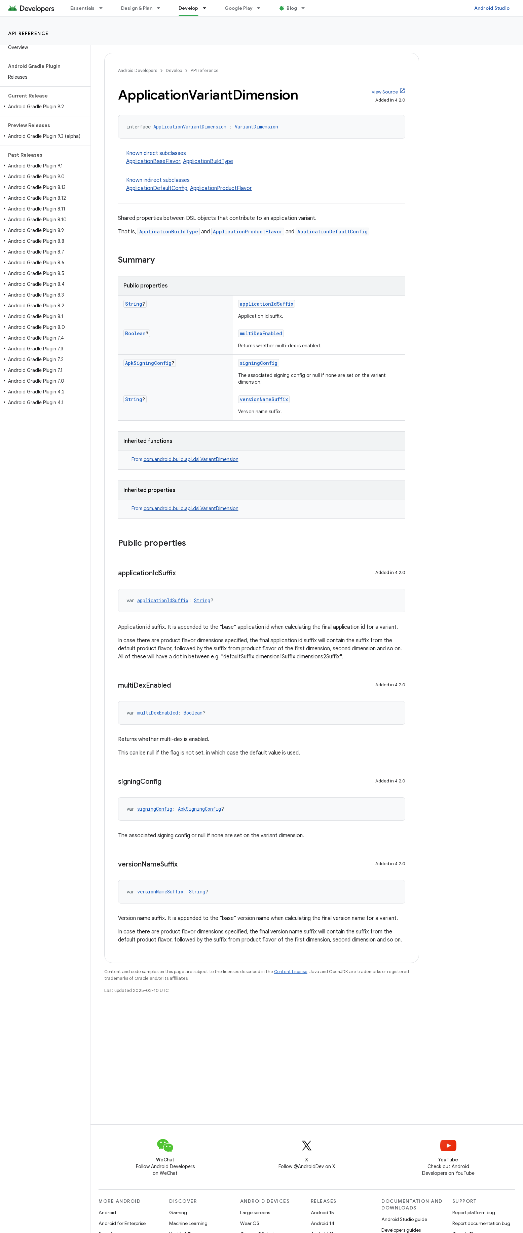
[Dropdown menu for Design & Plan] (161, 8)
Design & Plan (136, 8)
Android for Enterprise (122, 1223)
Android (107, 1212)
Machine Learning (188, 1223)
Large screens (255, 1212)
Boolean (135, 333)
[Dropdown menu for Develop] (207, 8)
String (133, 304)
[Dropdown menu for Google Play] (262, 8)
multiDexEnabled (261, 333)
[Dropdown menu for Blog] (306, 8)
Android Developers (137, 70)
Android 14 (322, 1223)
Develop (174, 70)
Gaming (178, 1212)
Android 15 (322, 1212)
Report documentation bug (481, 1223)
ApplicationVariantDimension (189, 126)
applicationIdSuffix (266, 304)
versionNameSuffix (264, 399)
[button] (44, 106)
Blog (292, 8)
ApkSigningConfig (148, 363)
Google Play (239, 8)
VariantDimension (256, 126)
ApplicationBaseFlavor (153, 161)
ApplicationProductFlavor (221, 188)
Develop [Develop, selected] (188, 8)
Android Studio (492, 8)
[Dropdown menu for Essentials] (104, 8)
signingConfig (258, 363)
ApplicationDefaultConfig (156, 188)
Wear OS (249, 1223)
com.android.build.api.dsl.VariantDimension (191, 459)
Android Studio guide (404, 1219)
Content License (290, 971)
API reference (28, 33)
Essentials (82, 8)
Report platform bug (473, 1212)
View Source (385, 92)
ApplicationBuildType (208, 161)
